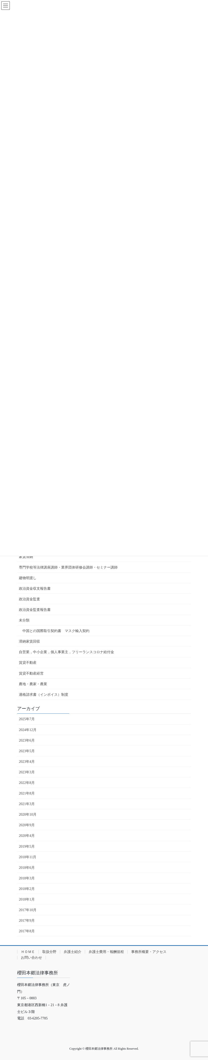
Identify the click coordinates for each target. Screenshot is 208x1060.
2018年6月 (27, 868)
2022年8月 (27, 783)
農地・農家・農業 (33, 684)
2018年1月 (27, 899)
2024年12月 (28, 730)
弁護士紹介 (72, 952)
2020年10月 (28, 814)
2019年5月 (27, 846)
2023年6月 (27, 740)
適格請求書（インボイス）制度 (43, 695)
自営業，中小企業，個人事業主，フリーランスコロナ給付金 (66, 652)
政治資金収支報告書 (35, 588)
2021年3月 (27, 804)
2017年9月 (27, 920)
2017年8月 (27, 931)
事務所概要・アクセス (148, 952)
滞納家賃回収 (29, 641)
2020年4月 (27, 836)
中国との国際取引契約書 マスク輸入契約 (55, 631)
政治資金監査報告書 (35, 610)
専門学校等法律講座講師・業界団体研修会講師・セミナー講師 (68, 567)
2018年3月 (27, 878)
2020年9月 (27, 825)
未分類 (24, 620)
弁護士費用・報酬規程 (106, 952)
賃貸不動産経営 (31, 673)
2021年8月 (27, 793)
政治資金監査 (29, 599)
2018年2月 (27, 889)
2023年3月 (27, 772)
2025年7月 (27, 719)
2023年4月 (27, 762)
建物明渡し (28, 578)
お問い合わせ (31, 957)
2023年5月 (27, 751)
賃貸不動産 (28, 663)
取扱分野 (49, 952)
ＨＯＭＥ (28, 952)
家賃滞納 (26, 557)
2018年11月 (27, 857)
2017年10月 (28, 910)
